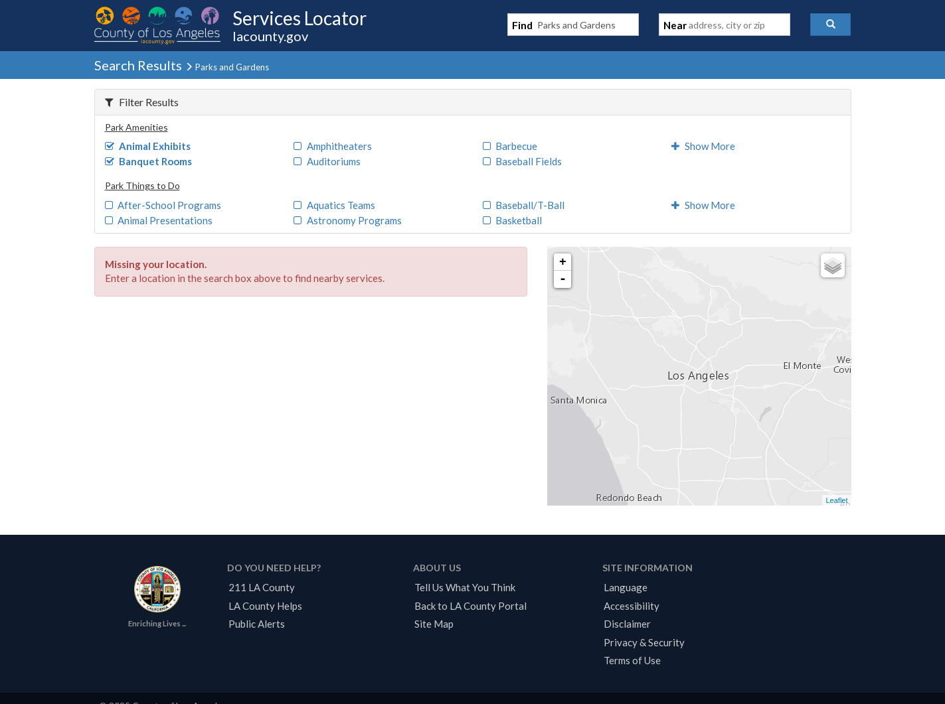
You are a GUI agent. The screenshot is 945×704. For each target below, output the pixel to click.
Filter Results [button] (142, 102)
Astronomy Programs (348, 220)
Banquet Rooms (149, 161)
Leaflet (836, 500)
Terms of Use (632, 660)
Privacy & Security (644, 642)
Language (625, 587)
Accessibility (631, 606)
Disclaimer (627, 624)
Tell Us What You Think (464, 587)
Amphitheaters (333, 146)
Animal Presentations (159, 220)
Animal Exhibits (148, 146)
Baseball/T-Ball (524, 205)
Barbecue (510, 146)
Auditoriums (327, 161)
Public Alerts (256, 624)
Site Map (434, 624)
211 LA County (261, 587)
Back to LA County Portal (470, 606)
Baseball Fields (522, 161)
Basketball (513, 220)
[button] (830, 24)
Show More (703, 146)
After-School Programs (163, 205)
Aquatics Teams (334, 205)
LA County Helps (265, 606)
